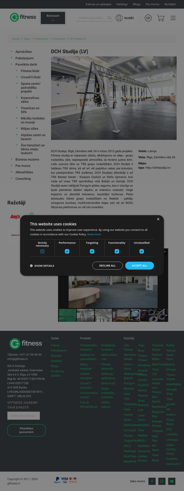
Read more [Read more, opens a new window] (94, 234)
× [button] (158, 219)
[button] (42, 265)
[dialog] (92, 245)
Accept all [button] (139, 265)
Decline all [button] (107, 265)
